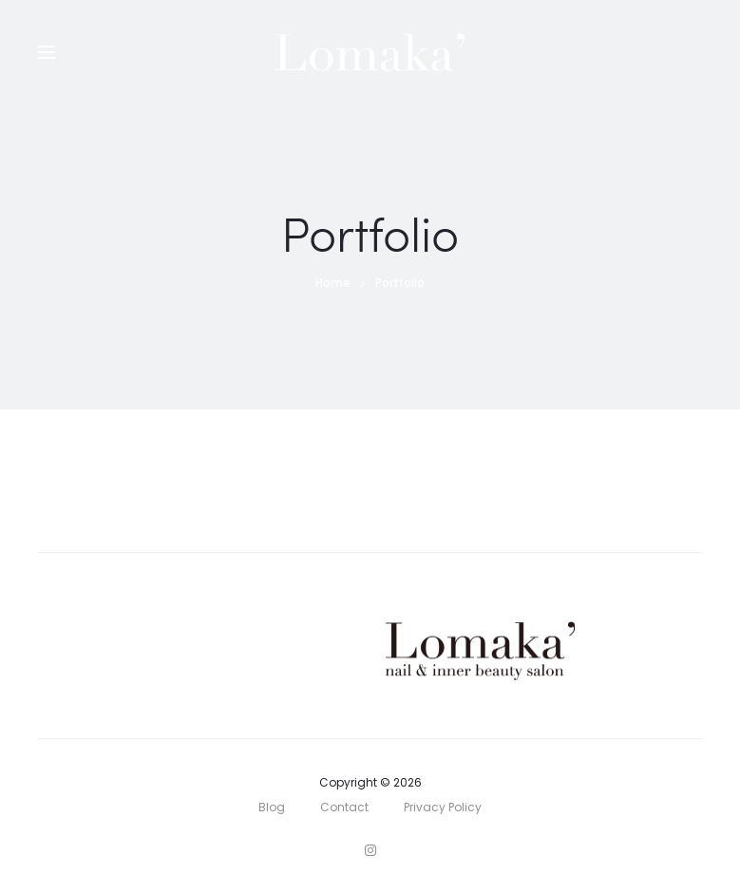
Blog (271, 807)
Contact (344, 807)
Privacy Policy (443, 807)
